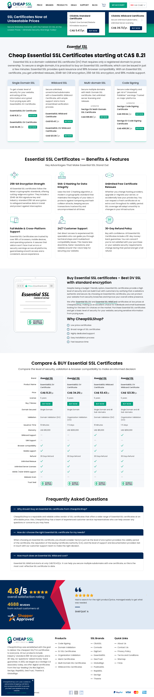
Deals (74, 5)
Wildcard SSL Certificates (70, 667)
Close (33, 680)
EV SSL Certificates (67, 651)
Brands (49, 5)
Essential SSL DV (83, 301)
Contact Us (123, 647)
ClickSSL (97, 643)
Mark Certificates (66, 659)
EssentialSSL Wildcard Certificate (103, 386)
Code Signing (64, 643)
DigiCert (98, 651)
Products (62, 5)
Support (84, 5)
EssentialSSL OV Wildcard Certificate (130, 386)
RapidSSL (98, 670)
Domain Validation (67, 647)
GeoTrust (98, 659)
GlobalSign (99, 663)
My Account (118, 5)
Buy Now (93, 31)
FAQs (120, 663)
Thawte (97, 678)
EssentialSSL (99, 655)
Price (39, 5)
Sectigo (97, 674)
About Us (122, 643)
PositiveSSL (99, 667)
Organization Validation (69, 655)
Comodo (98, 647)
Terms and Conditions (128, 655)
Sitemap (122, 659)
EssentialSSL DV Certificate (23, 110)
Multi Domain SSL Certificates (72, 663)
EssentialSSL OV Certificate (23, 122)
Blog (95, 5)
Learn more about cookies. (17, 693)
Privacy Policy (124, 651)
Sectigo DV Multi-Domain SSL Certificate (93, 111)
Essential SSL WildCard (106, 301)
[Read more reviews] (21, 620)
